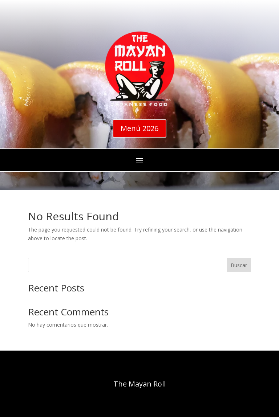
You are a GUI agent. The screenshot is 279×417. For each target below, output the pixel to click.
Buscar (239, 265)
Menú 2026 (139, 128)
